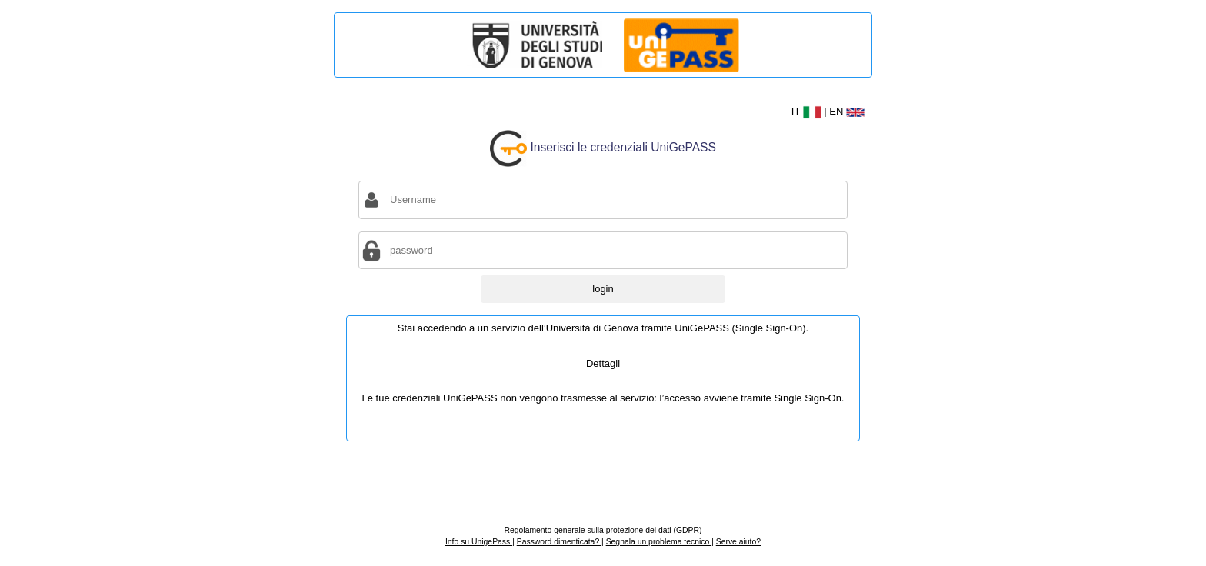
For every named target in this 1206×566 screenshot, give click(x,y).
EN (847, 111)
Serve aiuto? (738, 542)
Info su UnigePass (478, 542)
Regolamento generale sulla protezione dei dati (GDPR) (602, 530)
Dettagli (603, 363)
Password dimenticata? (559, 542)
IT (808, 111)
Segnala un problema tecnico (658, 542)
